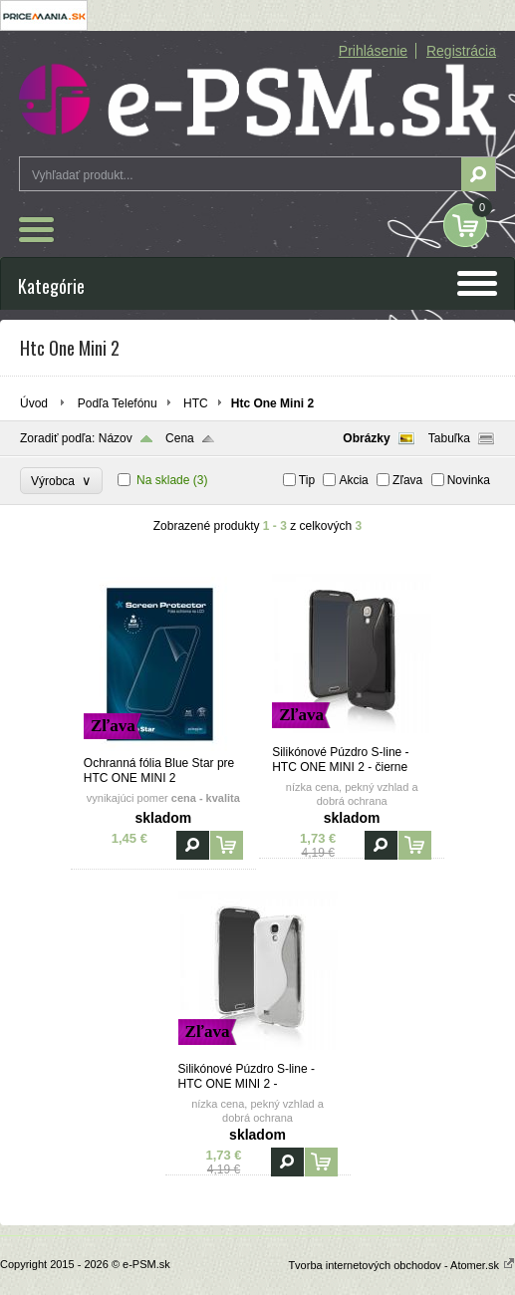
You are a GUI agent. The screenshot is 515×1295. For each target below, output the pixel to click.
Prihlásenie (373, 51)
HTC (195, 403)
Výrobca (61, 480)
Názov (115, 438)
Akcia (353, 480)
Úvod (34, 403)
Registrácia (461, 51)
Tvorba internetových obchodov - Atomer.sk (401, 1265)
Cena (179, 438)
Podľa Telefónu (117, 403)
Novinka (468, 480)
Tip (307, 480)
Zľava (407, 480)
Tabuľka (449, 438)
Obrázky (366, 438)
